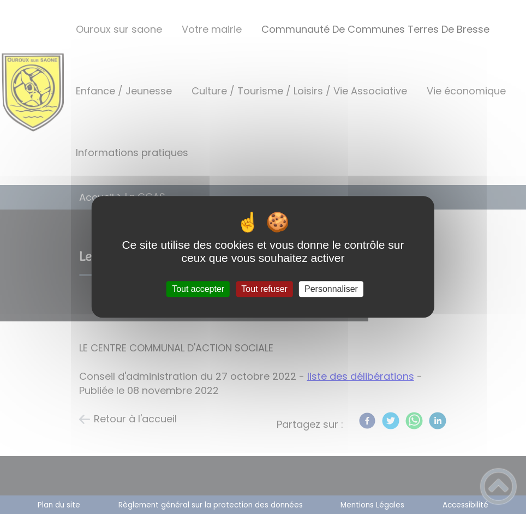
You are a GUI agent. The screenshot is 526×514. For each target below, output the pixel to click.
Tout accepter (198, 289)
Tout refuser (264, 289)
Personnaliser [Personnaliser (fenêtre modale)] (331, 289)
